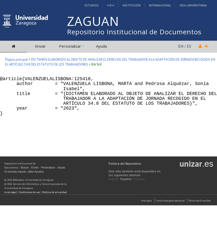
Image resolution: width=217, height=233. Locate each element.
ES (189, 46)
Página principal (16, 59)
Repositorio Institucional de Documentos (134, 31)
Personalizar (70, 46)
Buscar (25, 167)
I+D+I (110, 5)
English (114, 179)
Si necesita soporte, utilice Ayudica (24, 171)
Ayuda (101, 46)
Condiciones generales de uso (170, 200)
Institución (132, 5)
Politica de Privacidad (200, 200)
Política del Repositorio (125, 163)
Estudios (92, 5)
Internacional (160, 5)
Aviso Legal (146, 200)
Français (139, 179)
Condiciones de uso (29, 192)
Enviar (40, 46)
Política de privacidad (54, 192)
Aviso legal (10, 192)
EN (180, 46)
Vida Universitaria (193, 5)
